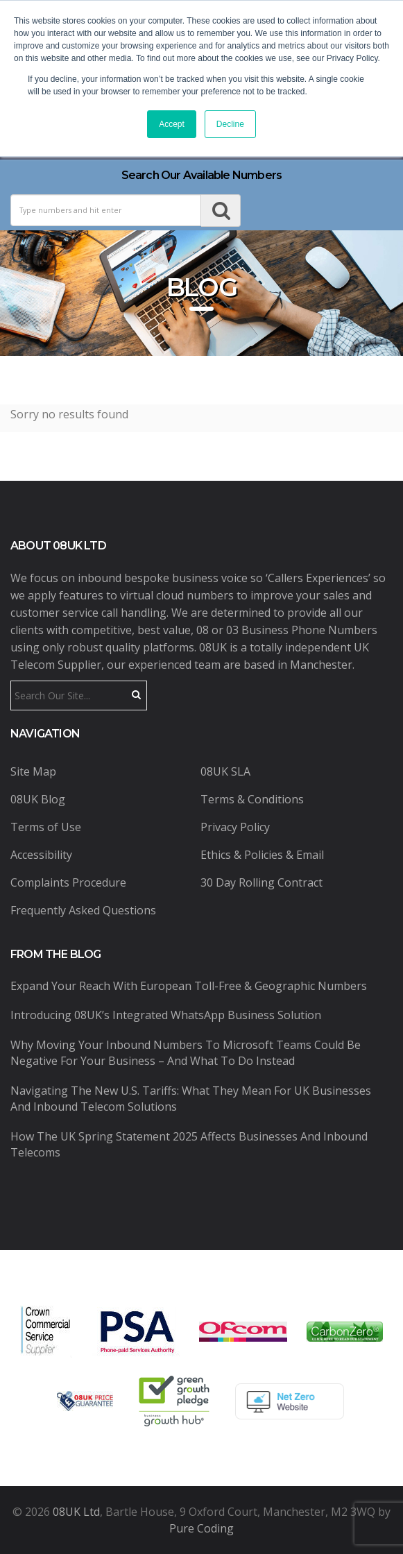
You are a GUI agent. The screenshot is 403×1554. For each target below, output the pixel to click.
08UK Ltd (76, 1511)
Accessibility (41, 854)
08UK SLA (225, 771)
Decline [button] (230, 124)
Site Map (33, 771)
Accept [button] (172, 124)
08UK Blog (37, 799)
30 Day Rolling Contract (261, 882)
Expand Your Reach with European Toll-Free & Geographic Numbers (188, 985)
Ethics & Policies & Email (262, 854)
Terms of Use (45, 827)
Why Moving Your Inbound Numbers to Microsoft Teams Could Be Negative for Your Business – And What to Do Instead (185, 1052)
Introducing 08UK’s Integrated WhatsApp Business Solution (165, 1015)
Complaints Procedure (68, 882)
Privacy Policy (235, 827)
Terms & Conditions (252, 799)
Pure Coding (201, 1528)
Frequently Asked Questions (83, 910)
